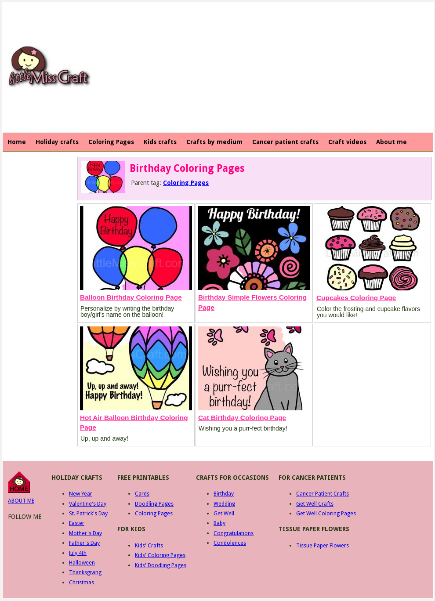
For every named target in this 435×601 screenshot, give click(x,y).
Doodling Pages (154, 503)
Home (16, 141)
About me (391, 141)
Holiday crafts (57, 141)
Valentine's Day (87, 503)
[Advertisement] (224, 66)
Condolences (230, 542)
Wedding (224, 503)
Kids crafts (160, 141)
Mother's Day (85, 533)
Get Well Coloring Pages (326, 513)
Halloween (82, 562)
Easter (76, 523)
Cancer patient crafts (285, 141)
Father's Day (84, 542)
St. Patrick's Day (88, 513)
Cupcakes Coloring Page (356, 297)
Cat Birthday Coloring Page (242, 417)
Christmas (81, 582)
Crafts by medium (214, 141)
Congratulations (234, 533)
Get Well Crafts (315, 503)
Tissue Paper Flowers (322, 545)
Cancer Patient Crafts (322, 493)
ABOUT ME (21, 500)
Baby (219, 523)
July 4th (78, 553)
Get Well (224, 513)
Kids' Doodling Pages (160, 565)
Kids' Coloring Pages (160, 555)
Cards (142, 493)
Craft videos (347, 141)
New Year (80, 493)
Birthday (224, 493)
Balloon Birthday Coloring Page (131, 297)
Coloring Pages (111, 141)
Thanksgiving (85, 572)
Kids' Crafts (149, 545)
